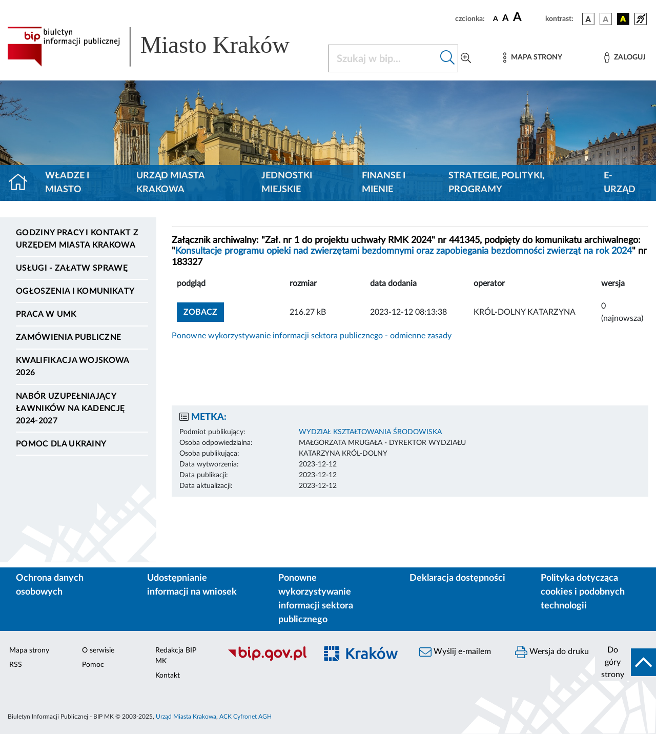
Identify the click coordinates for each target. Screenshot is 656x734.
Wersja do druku (552, 652)
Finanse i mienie (383, 182)
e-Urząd (620, 182)
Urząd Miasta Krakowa (170, 182)
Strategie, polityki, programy (496, 182)
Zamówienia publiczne (68, 337)
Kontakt (167, 675)
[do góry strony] (625, 662)
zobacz (200, 312)
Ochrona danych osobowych (50, 585)
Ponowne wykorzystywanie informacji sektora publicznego (315, 599)
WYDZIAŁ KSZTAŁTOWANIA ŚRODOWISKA (370, 432)
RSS (15, 664)
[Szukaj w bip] (447, 58)
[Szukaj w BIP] (383, 58)
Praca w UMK (46, 314)
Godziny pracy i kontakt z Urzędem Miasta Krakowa (77, 239)
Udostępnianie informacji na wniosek (192, 585)
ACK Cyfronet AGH (245, 716)
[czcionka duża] (527, 17)
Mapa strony (29, 650)
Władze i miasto (67, 182)
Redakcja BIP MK (175, 656)
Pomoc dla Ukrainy (61, 444)
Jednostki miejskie (286, 182)
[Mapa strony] (532, 57)
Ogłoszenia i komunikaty (75, 291)
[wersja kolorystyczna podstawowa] (588, 19)
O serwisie (98, 650)
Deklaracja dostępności (457, 578)
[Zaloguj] (624, 57)
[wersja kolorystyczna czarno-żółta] (623, 19)
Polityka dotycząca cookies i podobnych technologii (583, 592)
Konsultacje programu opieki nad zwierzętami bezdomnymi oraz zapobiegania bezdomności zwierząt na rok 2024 (403, 251)
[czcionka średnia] (505, 19)
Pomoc (93, 664)
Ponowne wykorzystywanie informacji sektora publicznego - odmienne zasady (312, 336)
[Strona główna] (22, 183)
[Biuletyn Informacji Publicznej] (267, 659)
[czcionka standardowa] (495, 18)
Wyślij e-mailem (455, 652)
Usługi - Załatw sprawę (72, 268)
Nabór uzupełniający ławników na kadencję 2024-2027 (70, 408)
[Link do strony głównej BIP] (161, 46)
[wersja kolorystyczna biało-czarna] (605, 19)
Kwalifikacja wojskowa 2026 (72, 366)
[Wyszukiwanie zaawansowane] (466, 58)
